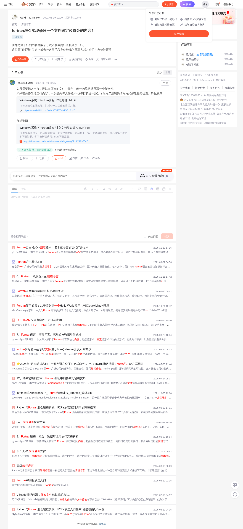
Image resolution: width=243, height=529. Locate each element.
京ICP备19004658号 (191, 95)
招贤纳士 (200, 87)
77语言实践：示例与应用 (39, 320)
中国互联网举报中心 (191, 109)
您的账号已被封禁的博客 (25, 281)
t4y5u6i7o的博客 (21, 514)
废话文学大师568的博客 (25, 412)
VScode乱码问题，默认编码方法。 (44, 494)
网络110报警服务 (213, 109)
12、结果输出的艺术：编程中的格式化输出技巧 (51, 378)
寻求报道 (230, 87)
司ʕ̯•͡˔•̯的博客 (18, 499)
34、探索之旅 (31, 422)
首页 (14, 24)
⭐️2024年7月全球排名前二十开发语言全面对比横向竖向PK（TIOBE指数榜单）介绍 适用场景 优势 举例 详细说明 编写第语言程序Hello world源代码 (119, 363)
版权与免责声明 (225, 113)
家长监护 (226, 104)
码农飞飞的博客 (20, 455)
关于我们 (185, 87)
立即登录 (179, 33)
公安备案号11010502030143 (199, 99)
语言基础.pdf (29, 261)
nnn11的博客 (19, 383)
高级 (25, 465)
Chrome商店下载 (189, 113)
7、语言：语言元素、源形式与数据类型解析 (49, 334)
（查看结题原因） (204, 54)
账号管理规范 (207, 113)
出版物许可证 (198, 118)
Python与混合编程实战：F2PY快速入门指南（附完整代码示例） (62, 509)
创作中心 (228, 4)
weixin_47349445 (30, 17)
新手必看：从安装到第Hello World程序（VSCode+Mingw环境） (64, 305)
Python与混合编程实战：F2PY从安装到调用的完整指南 (56, 407)
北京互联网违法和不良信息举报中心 (200, 104)
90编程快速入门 (31, 480)
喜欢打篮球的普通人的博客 (27, 485)
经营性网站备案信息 (215, 95)
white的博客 (18, 426)
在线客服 (221, 80)
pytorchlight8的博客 (22, 339)
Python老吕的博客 (22, 368)
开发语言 (17, 37)
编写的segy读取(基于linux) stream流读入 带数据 (54, 349)
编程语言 (26, 24)
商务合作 (215, 87)
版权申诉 (185, 118)
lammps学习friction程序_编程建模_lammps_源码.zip (54, 392)
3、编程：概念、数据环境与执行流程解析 (47, 436)
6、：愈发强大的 (38, 276)
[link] (14, 24)
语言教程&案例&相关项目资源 (40, 291)
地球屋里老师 (25, 83)
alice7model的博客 (22, 310)
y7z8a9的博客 (19, 252)
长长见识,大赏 (31, 451)
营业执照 (222, 99)
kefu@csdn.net (205, 80)
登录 (205, 4)
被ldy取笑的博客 (21, 324)
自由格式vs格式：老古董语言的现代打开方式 (52, 247)
